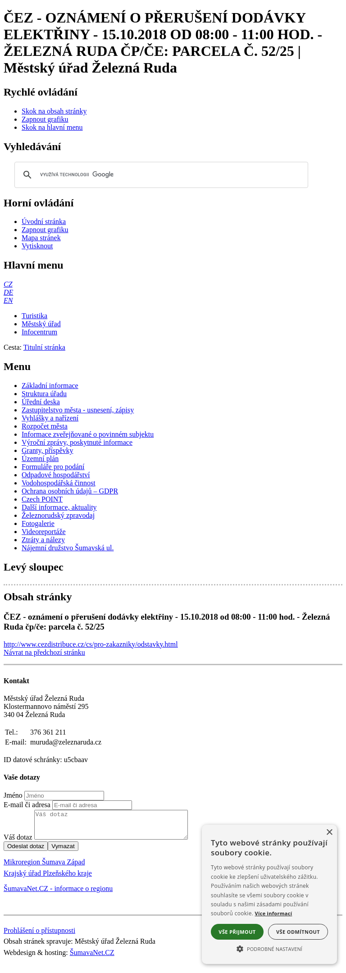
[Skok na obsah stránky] (54, 111)
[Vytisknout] (37, 246)
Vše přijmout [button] (237, 931)
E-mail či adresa (27, 805)
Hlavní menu (34, 265)
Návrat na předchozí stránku (44, 652)
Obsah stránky (38, 597)
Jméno (13, 795)
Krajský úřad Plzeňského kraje (48, 878)
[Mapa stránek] (41, 238)
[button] (269, 948)
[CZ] (8, 284)
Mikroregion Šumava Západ (44, 867)
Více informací (273, 913)
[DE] (8, 292)
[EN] (8, 300)
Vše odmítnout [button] (298, 931)
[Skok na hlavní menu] (52, 127)
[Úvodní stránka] (44, 221)
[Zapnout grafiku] (45, 119)
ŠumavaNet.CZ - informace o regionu (58, 894)
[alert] (269, 894)
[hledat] (160, 174)
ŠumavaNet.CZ (92, 958)
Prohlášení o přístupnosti (39, 936)
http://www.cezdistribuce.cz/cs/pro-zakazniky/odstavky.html (91, 644)
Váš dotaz (18, 842)
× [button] (329, 832)
